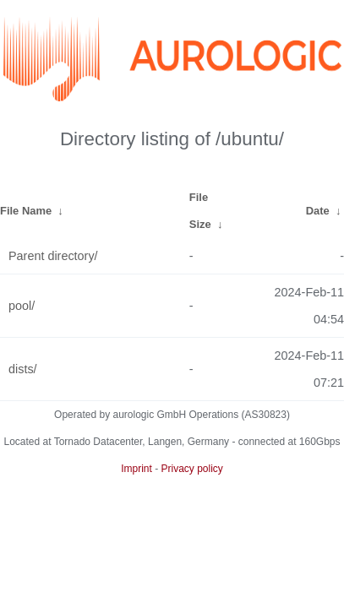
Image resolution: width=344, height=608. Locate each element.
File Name (26, 210)
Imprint (136, 469)
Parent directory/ (53, 256)
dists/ (22, 369)
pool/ (21, 305)
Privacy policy (192, 469)
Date (318, 210)
